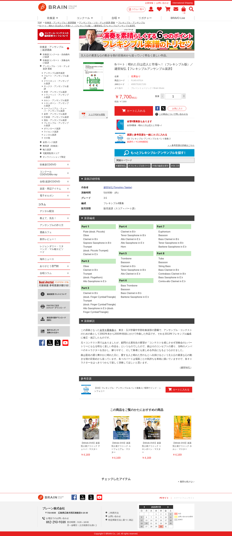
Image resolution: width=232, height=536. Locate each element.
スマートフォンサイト (184, 498)
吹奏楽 (52, 18)
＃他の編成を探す (160, 165)
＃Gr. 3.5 (175, 165)
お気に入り (177, 108)
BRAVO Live (178, 18)
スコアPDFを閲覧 (96, 114)
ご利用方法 (113, 513)
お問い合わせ (162, 3)
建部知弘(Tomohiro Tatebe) (118, 187)
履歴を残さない (187, 481)
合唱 (116, 18)
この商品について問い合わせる (171, 114)
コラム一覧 (138, 9)
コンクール (85, 18)
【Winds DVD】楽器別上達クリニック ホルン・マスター (182, 446)
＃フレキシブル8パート (139, 165)
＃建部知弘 (121, 165)
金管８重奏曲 (107, 330)
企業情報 (149, 3)
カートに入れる (133, 110)
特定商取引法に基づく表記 (120, 520)
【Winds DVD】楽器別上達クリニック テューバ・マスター (90, 446)
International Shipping (182, 3)
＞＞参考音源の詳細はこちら (180, 145)
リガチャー (145, 18)
